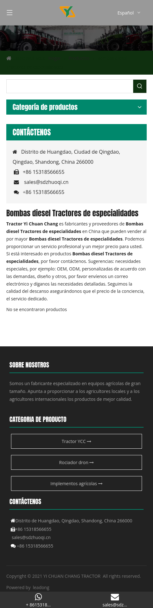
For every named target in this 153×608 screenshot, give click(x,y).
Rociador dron (76, 462)
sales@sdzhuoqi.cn (46, 182)
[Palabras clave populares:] (139, 86)
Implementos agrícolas (76, 483)
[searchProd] (70, 86)
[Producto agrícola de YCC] (76, 38)
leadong (41, 587)
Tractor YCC (76, 441)
